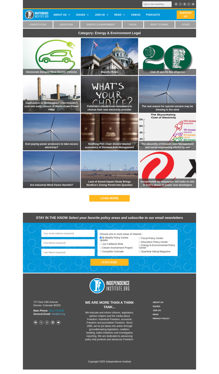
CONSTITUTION (37, 25)
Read (155, 319)
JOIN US (102, 15)
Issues (82, 15)
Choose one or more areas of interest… (121, 234)
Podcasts (153, 15)
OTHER (186, 25)
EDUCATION (66, 25)
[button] (109, 198)
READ (119, 15)
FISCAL (133, 25)
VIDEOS (135, 15)
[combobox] (155, 4)
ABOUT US (61, 15)
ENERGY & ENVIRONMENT (101, 25)
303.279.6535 (56, 315)
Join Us (156, 315)
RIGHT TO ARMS (159, 25)
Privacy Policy (161, 323)
